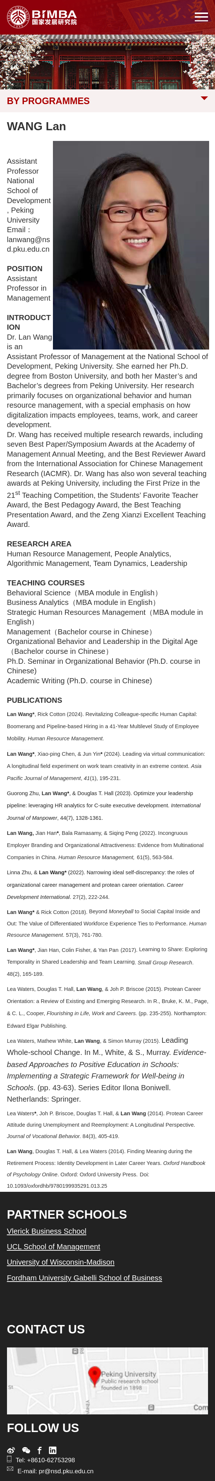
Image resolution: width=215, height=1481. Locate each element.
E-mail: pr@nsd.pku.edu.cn (55, 1471)
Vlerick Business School (46, 1231)
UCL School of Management (53, 1247)
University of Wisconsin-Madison (61, 1262)
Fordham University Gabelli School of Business (84, 1278)
